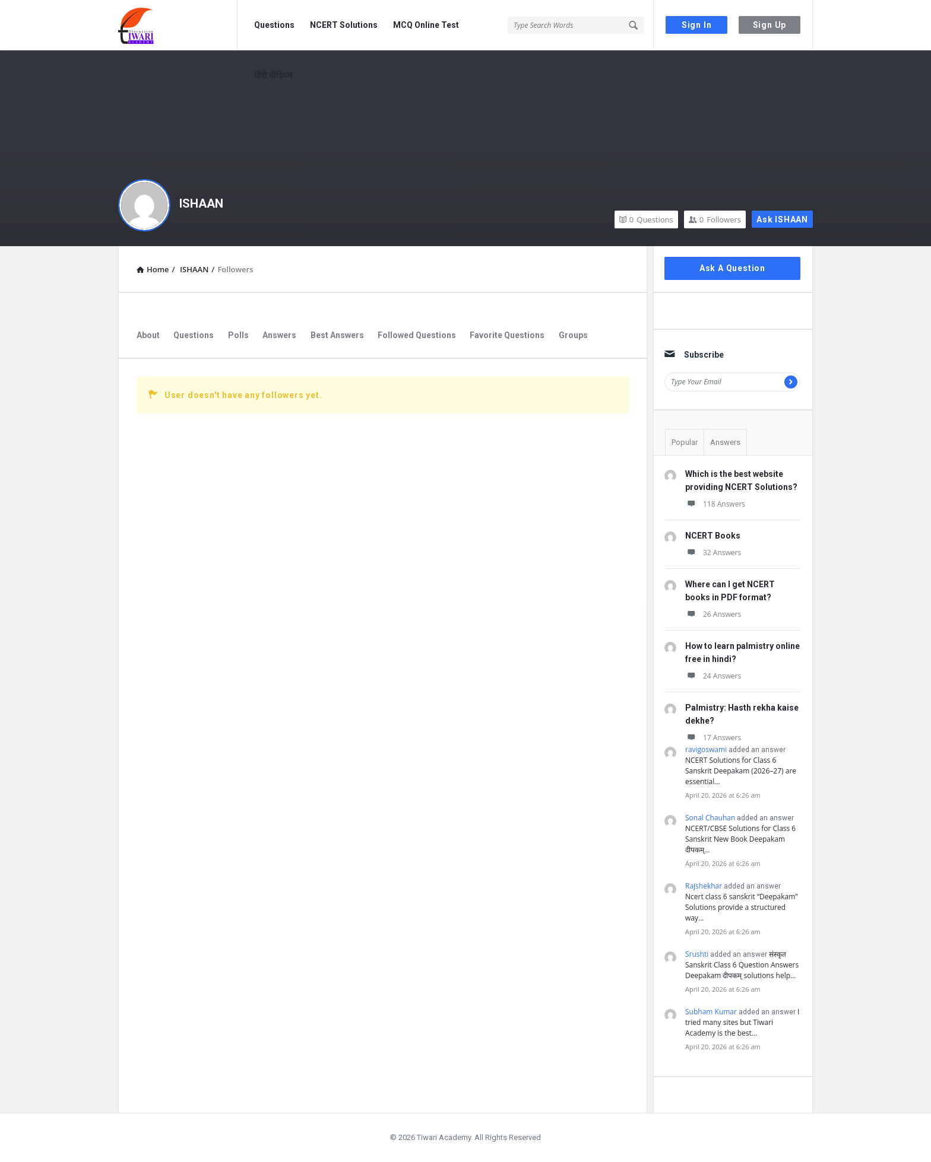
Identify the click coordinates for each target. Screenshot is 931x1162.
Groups (573, 335)
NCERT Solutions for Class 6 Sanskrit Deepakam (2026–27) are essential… (740, 771)
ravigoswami (706, 749)
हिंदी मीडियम (273, 75)
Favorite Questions (507, 335)
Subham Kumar (711, 1012)
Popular (685, 442)
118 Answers (715, 504)
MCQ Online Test (426, 25)
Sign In (697, 25)
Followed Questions (417, 335)
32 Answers (713, 552)
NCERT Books (712, 535)
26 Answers (713, 614)
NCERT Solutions (344, 25)
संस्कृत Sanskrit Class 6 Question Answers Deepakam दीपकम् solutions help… (742, 964)
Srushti (696, 954)
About (148, 335)
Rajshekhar (703, 886)
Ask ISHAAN (782, 219)
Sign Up (770, 25)
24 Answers (713, 676)
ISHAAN (201, 203)
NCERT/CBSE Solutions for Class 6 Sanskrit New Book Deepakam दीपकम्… (740, 839)
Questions (274, 25)
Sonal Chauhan (710, 818)
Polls (238, 335)
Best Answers (337, 335)
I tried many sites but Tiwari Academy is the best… (742, 1022)
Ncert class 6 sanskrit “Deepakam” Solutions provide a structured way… (741, 907)
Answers (279, 335)
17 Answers (713, 738)
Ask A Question (732, 268)
